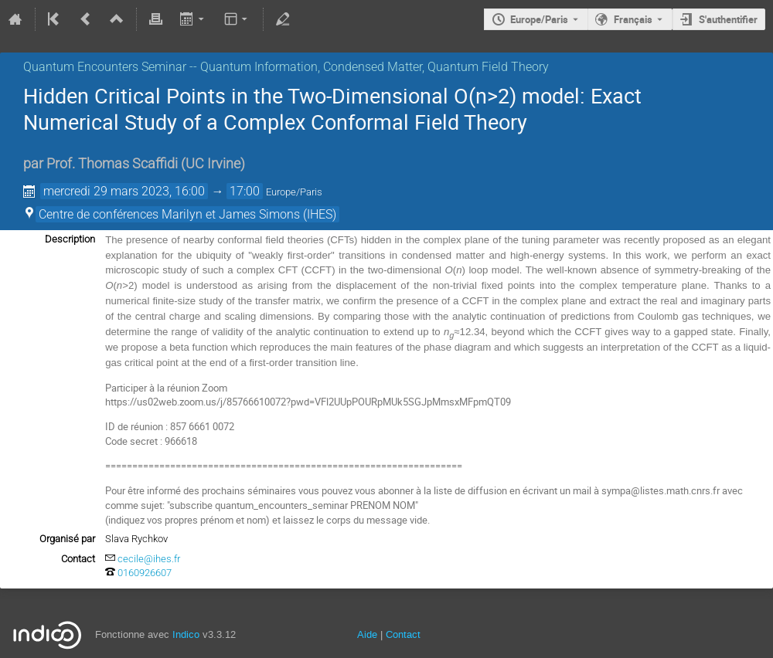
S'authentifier (728, 19)
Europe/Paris (539, 19)
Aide (367, 634)
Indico (185, 634)
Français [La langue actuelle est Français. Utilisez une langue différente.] (633, 19)
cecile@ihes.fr (148, 559)
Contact (403, 634)
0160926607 (144, 572)
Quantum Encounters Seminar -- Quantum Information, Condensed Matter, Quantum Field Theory (286, 66)
